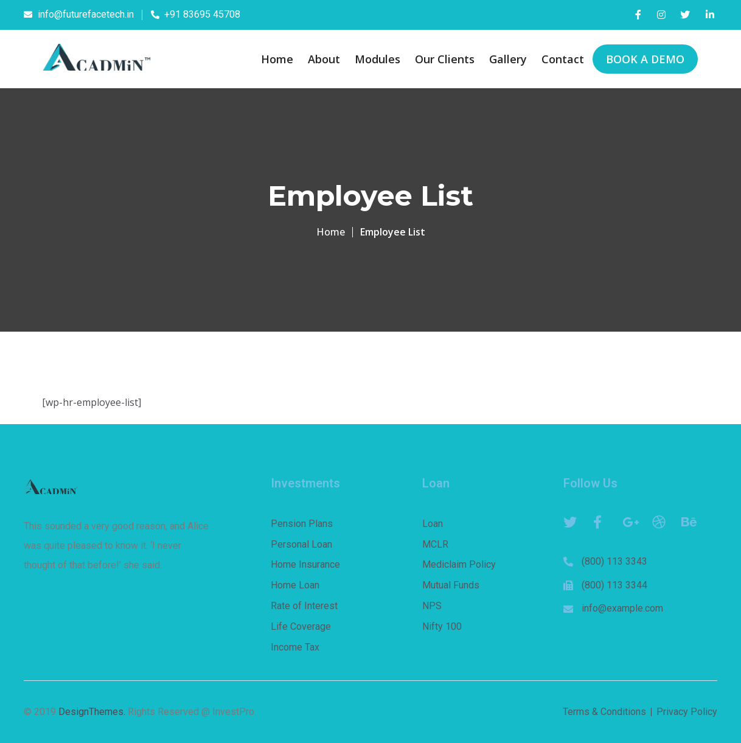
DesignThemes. (91, 711)
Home (330, 232)
